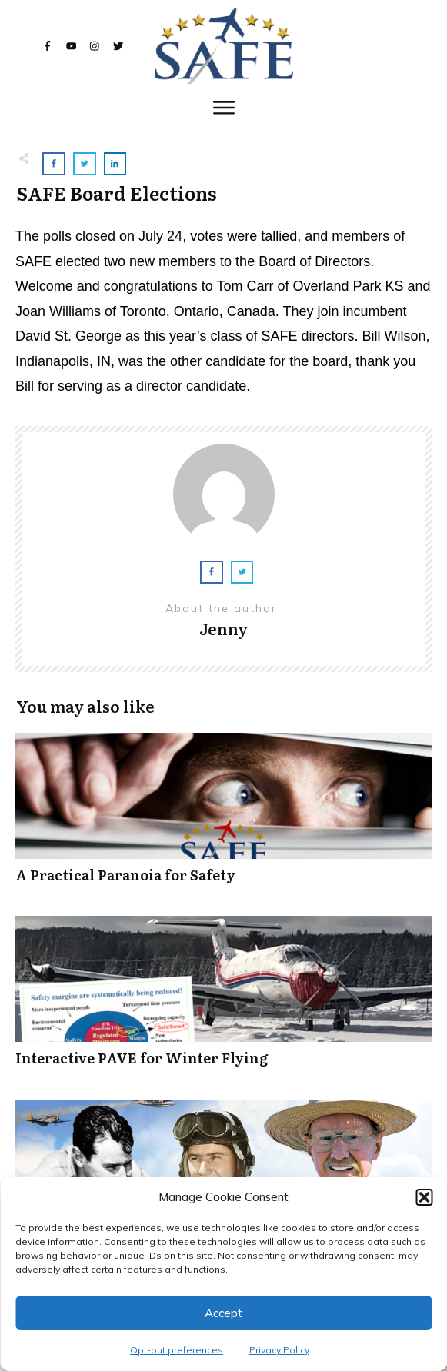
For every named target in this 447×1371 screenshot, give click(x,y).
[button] (424, 1197)
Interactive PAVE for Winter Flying (223, 999)
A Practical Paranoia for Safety (223, 816)
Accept (223, 1313)
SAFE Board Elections (116, 192)
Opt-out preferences (176, 1350)
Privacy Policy (279, 1350)
